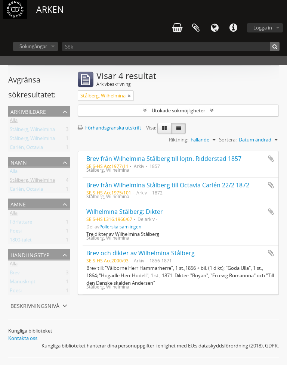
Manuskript (23, 283)
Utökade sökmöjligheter (178, 110)
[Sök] (171, 46)
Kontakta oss (22, 338)
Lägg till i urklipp (271, 158)
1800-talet (21, 241)
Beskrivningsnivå (34, 305)
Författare (21, 223)
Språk (214, 28)
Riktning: (178, 139)
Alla (14, 121)
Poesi (16, 232)
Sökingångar (33, 46)
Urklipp (195, 28)
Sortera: (228, 139)
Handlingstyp (29, 254)
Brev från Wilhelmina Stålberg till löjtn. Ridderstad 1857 (163, 159)
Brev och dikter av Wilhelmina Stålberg (140, 253)
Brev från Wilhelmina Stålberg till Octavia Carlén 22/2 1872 (167, 185)
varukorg (177, 28)
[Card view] (164, 128)
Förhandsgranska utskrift (109, 127)
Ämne (18, 204)
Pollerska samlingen (120, 227)
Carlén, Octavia (26, 148)
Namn (18, 162)
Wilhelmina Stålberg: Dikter (124, 212)
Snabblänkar (233, 28)
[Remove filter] (129, 95)
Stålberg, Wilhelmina (32, 130)
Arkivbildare (28, 111)
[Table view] (178, 128)
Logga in (262, 27)
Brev (15, 274)
